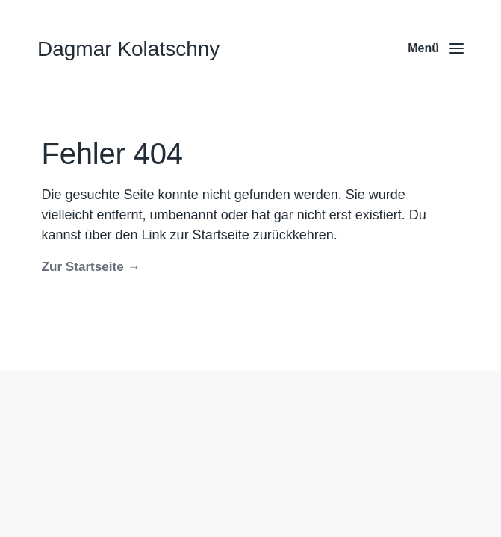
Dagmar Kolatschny (128, 48)
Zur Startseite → (91, 267)
